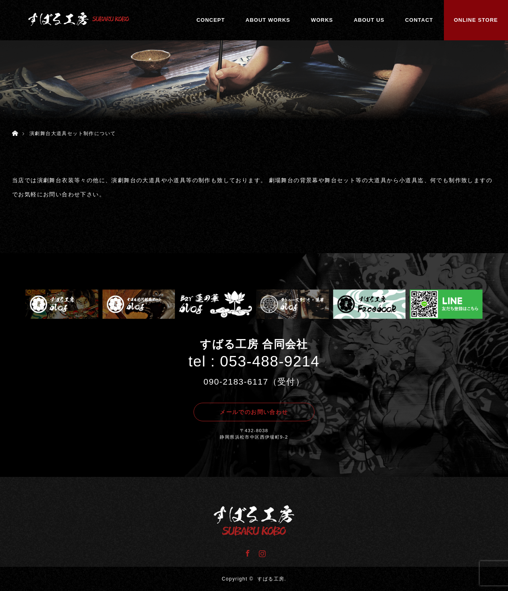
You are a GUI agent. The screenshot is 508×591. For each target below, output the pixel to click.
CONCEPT (210, 20)
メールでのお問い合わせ (254, 412)
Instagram (261, 552)
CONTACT (419, 20)
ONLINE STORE (476, 20)
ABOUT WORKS (268, 20)
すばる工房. (271, 579)
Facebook (247, 552)
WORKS (322, 20)
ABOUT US (369, 20)
